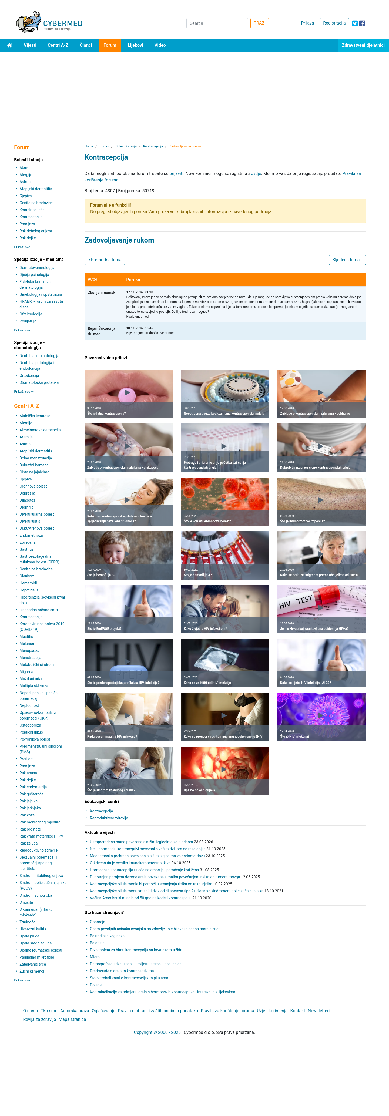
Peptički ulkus (31, 732)
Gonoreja (97, 922)
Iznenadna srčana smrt (38, 610)
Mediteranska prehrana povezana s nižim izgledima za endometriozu (147, 856)
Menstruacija (30, 658)
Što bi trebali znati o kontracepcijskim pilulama (129, 978)
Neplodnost (29, 705)
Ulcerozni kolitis (32, 929)
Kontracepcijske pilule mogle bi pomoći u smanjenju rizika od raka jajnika (151, 884)
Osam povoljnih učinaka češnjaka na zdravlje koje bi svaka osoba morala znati (155, 929)
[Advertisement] (194, 92)
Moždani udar (30, 679)
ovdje (256, 173)
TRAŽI (260, 23)
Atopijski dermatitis (35, 189)
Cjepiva (25, 196)
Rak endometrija (33, 787)
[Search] (217, 23)
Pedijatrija (27, 321)
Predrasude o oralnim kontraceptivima (122, 971)
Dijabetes (27, 500)
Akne (23, 168)
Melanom (27, 643)
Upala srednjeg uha (35, 943)
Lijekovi (135, 45)
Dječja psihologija (34, 275)
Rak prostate (30, 829)
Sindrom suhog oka (35, 895)
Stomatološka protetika (39, 382)
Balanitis (97, 943)
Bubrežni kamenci (34, 465)
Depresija (27, 493)
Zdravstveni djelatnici (363, 45)
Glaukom (27, 576)
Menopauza (29, 650)
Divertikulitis (29, 521)
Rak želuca (28, 843)
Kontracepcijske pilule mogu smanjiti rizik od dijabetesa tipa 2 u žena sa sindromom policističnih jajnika (176, 891)
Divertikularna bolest (36, 514)
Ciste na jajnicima (34, 472)
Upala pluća (29, 936)
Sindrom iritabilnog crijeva (41, 875)
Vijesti (30, 45)
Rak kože (27, 815)
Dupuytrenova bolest (36, 528)
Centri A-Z (58, 45)
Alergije (25, 175)
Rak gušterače (31, 794)
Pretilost (26, 759)
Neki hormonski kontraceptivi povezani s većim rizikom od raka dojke (148, 849)
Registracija (334, 23)
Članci (86, 45)
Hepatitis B (28, 590)
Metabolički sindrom (36, 665)
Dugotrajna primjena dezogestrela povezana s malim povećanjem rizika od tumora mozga (165, 877)
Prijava (307, 23)
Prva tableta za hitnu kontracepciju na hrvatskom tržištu (136, 950)
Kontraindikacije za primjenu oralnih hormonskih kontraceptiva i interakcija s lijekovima (162, 992)
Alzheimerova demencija (40, 430)
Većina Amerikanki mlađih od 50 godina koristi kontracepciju (141, 898)
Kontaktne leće (31, 210)
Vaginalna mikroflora (36, 957)
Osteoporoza (30, 725)
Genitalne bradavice (36, 203)
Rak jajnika (28, 801)
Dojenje (96, 985)
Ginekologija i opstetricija (40, 294)
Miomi (95, 957)
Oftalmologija (30, 314)
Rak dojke (27, 238)
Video (160, 45)
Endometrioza (31, 535)
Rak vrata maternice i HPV (41, 836)
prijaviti (176, 173)
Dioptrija (26, 507)
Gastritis (26, 549)
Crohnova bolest (33, 486)
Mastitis (26, 636)
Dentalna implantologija (39, 356)
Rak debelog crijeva (35, 231)
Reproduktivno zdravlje (38, 850)
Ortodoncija (29, 375)
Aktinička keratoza (34, 416)
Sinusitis (26, 902)
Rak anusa (28, 773)
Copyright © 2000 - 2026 (157, 1032)
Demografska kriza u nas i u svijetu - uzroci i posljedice (136, 964)
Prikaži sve (23, 247)
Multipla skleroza (33, 686)
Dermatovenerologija (36, 267)
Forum (109, 45)
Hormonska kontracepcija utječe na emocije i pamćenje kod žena (144, 870)
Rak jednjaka (30, 808)
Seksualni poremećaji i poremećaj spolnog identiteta (38, 863)
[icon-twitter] (354, 23)
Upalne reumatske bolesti (40, 950)
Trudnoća (27, 922)
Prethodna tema (105, 259)
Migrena (26, 672)
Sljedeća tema (348, 259)
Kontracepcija (30, 217)
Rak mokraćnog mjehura (39, 822)
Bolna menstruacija (35, 458)
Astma (25, 182)
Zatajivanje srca (32, 964)
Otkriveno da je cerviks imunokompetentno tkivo (130, 863)
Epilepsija (27, 542)
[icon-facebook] (362, 23)
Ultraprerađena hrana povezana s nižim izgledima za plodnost (141, 842)
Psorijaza (27, 224)
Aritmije (25, 437)
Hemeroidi (28, 583)
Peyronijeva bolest (34, 739)
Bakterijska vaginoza (107, 936)
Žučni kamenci (31, 971)
